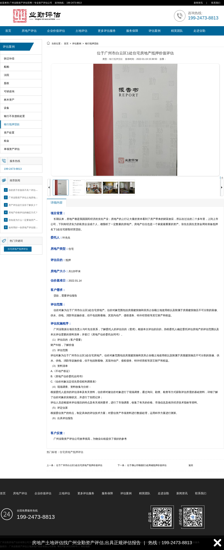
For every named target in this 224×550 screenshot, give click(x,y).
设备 (6, 108)
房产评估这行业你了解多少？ (23, 205)
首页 (8, 30)
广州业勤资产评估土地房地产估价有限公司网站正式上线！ (38, 197)
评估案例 (155, 30)
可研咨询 (9, 91)
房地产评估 (29, 30)
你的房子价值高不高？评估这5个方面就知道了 (32, 190)
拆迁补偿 (9, 59)
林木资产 (9, 100)
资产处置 (9, 133)
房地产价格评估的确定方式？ (23, 212)
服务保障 (132, 30)
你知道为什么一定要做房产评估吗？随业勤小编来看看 (35, 220)
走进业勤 (199, 30)
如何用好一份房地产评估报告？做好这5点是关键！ (34, 227)
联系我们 (215, 2)
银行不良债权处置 (14, 116)
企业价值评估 (56, 30)
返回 (191, 465)
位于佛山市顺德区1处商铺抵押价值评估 (147, 465)
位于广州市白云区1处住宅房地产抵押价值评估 (79, 465)
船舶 (6, 67)
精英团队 (177, 30)
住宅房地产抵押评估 (18, 249)
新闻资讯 (198, 2)
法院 (6, 75)
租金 (6, 141)
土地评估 (81, 30)
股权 (6, 83)
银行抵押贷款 (12, 124)
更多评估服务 (107, 30)
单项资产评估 (12, 149)
